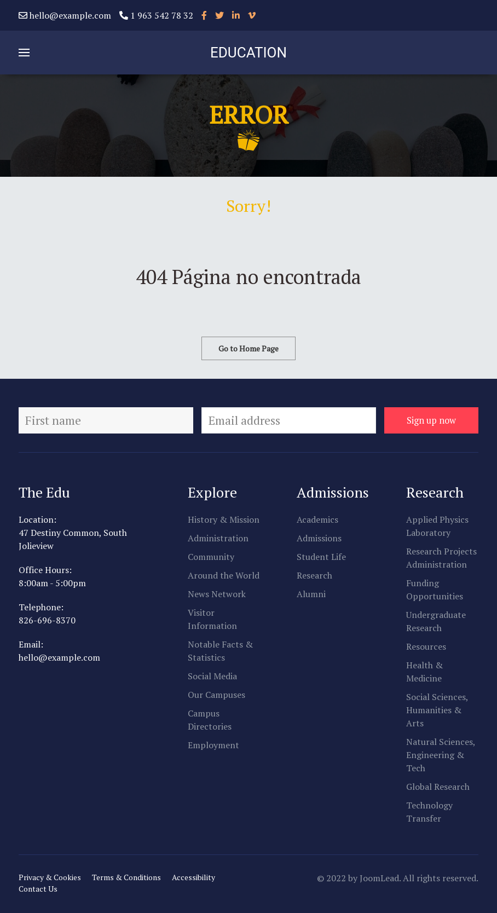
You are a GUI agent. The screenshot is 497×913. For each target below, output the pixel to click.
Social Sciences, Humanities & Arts (437, 710)
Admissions (319, 538)
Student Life (321, 557)
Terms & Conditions (126, 877)
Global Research (438, 787)
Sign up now (431, 420)
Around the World (223, 575)
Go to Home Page (248, 348)
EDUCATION (248, 52)
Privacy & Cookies (50, 877)
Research (314, 575)
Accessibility (193, 877)
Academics (317, 519)
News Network (217, 594)
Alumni (311, 594)
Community (211, 557)
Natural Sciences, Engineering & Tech (440, 755)
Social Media (212, 676)
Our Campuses (216, 695)
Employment (213, 745)
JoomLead (379, 878)
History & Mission (223, 519)
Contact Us (38, 888)
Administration (218, 538)
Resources (426, 646)
